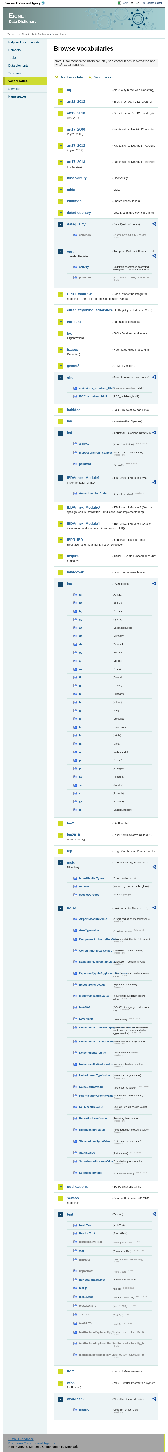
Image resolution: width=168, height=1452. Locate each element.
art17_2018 (76, 162)
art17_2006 (76, 129)
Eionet (25, 34)
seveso (73, 1198)
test (70, 1214)
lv (80, 735)
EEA (26, 3)
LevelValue (86, 1018)
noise (71, 908)
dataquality (76, 224)
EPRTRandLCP (79, 294)
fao (69, 333)
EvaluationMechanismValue (95, 961)
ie (80, 702)
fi (80, 677)
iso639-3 (84, 1007)
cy (80, 619)
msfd (71, 862)
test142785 (86, 1296)
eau (81, 1250)
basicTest (85, 1225)
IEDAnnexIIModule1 (83, 478)
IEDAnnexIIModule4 (83, 523)
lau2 (70, 823)
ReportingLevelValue (93, 1118)
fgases (72, 349)
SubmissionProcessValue (95, 1161)
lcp (69, 851)
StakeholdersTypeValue (94, 1141)
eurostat (74, 322)
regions (84, 886)
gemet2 (73, 366)
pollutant (85, 464)
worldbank (75, 1399)
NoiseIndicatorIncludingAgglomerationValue (95, 1027)
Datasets (14, 50)
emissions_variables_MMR (95, 388)
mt (80, 743)
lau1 (70, 584)
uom (70, 1371)
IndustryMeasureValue (94, 996)
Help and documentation (25, 42)
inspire (72, 556)
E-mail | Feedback (21, 1439)
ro (80, 776)
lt (80, 718)
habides (73, 410)
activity (84, 267)
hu (80, 694)
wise (71, 1383)
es (80, 669)
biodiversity (77, 178)
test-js (83, 1288)
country (84, 1409)
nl (80, 752)
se (80, 785)
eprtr (71, 251)
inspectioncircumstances (95, 452)
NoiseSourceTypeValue (94, 1075)
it (80, 710)
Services (14, 88)
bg (80, 611)
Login (125, 3)
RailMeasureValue (91, 1107)
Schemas (14, 73)
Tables (12, 57)
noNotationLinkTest (92, 1279)
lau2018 (73, 835)
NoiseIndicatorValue (92, 1052)
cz (80, 627)
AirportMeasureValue (93, 919)
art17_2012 (76, 145)
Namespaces (17, 96)
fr (80, 685)
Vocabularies (18, 81)
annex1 (84, 443)
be (80, 603)
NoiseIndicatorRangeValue (95, 1041)
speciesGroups (89, 894)
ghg (70, 377)
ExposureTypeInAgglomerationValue (95, 973)
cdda (71, 189)
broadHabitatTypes (91, 878)
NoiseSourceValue (91, 1087)
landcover (75, 572)
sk (80, 801)
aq (69, 90)
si (80, 793)
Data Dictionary (40, 34)
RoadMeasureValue (92, 1129)
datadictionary (79, 213)
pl (80, 760)
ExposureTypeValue (92, 984)
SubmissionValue (90, 1172)
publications (77, 1186)
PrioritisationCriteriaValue (95, 1095)
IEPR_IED (75, 540)
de (80, 636)
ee (80, 652)
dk (80, 644)
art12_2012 (76, 101)
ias (69, 421)
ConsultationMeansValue (95, 950)
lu (80, 727)
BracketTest (87, 1233)
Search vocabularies (71, 77)
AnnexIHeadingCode (92, 493)
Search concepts (103, 77)
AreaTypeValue (89, 930)
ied (69, 433)
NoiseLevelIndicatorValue (95, 1064)
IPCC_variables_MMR (93, 396)
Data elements (18, 65)
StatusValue (87, 1152)
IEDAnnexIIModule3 (83, 507)
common (74, 201)
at (80, 594)
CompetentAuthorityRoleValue (95, 939)
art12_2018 (76, 113)
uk (80, 810)
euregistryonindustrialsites (89, 310)
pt (80, 768)
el (80, 661)
